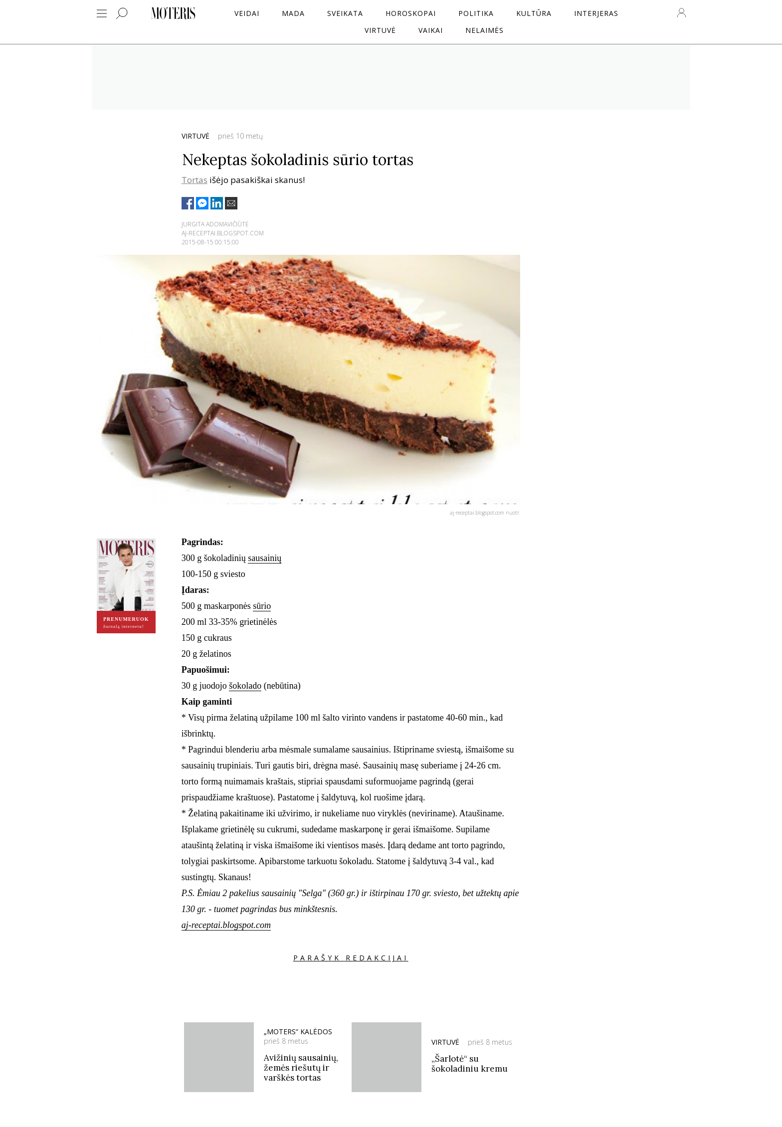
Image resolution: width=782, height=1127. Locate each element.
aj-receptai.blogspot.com (226, 925)
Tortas (194, 180)
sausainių (264, 558)
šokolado (245, 686)
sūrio (262, 606)
